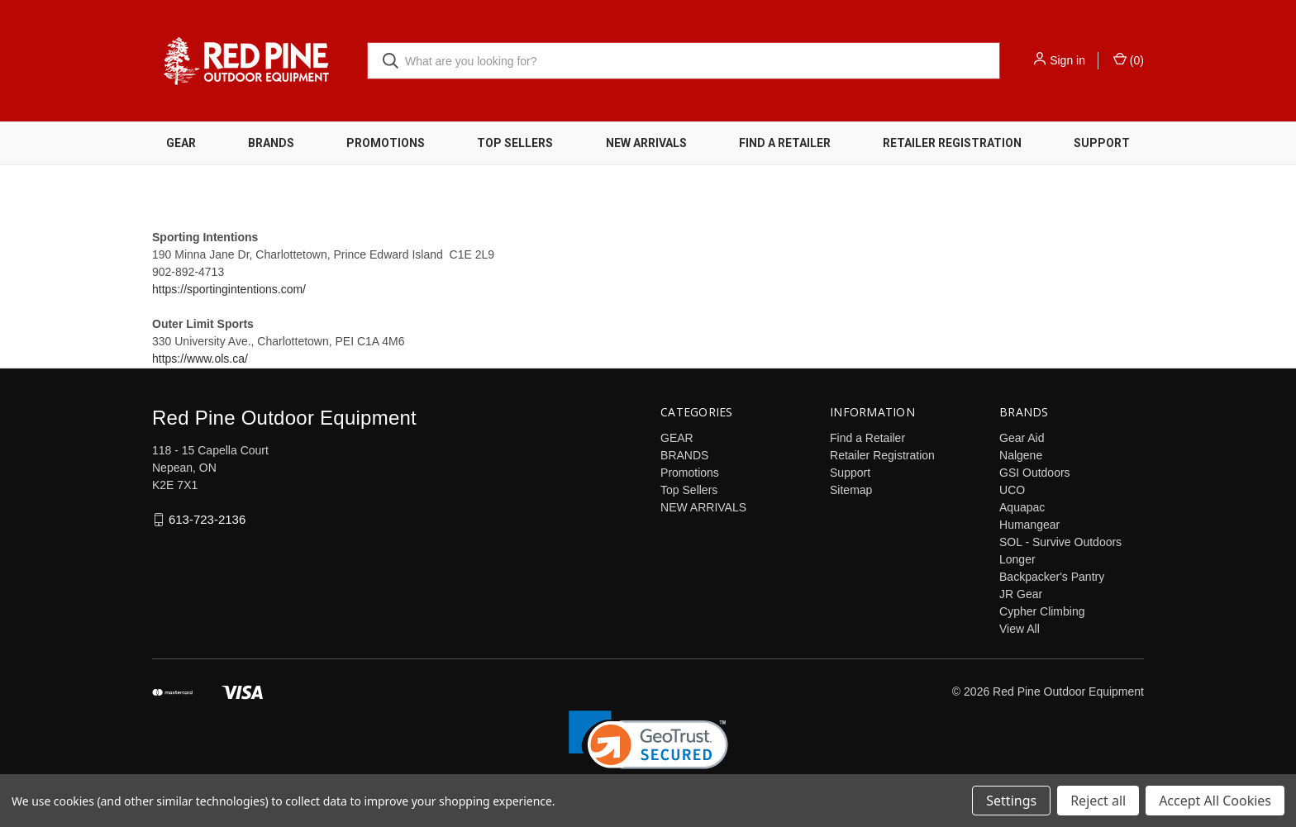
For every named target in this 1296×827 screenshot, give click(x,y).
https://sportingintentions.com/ (229, 289)
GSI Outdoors (1034, 472)
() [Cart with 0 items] (1128, 59)
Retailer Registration (952, 143)
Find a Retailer (785, 143)
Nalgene (1020, 455)
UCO (1012, 490)
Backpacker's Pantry (1051, 576)
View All (1019, 628)
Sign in (1067, 60)
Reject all (1098, 800)
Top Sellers (515, 143)
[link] (648, 750)
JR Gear (1020, 594)
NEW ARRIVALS (646, 143)
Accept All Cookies (1215, 800)
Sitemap (851, 490)
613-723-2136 (207, 519)
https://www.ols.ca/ (200, 358)
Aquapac (1022, 507)
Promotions (385, 143)
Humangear (1029, 524)
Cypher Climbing (1041, 611)
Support (1102, 143)
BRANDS (271, 143)
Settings (1011, 800)
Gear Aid (1021, 437)
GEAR (181, 143)
